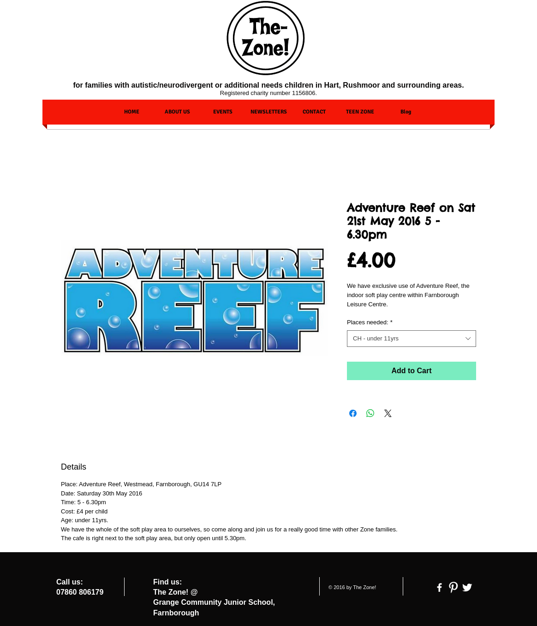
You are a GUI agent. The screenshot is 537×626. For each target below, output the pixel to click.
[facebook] (439, 587)
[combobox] (411, 338)
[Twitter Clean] (467, 587)
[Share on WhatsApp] (370, 413)
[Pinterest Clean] (453, 587)
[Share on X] (388, 413)
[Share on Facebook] (352, 413)
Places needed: (370, 322)
